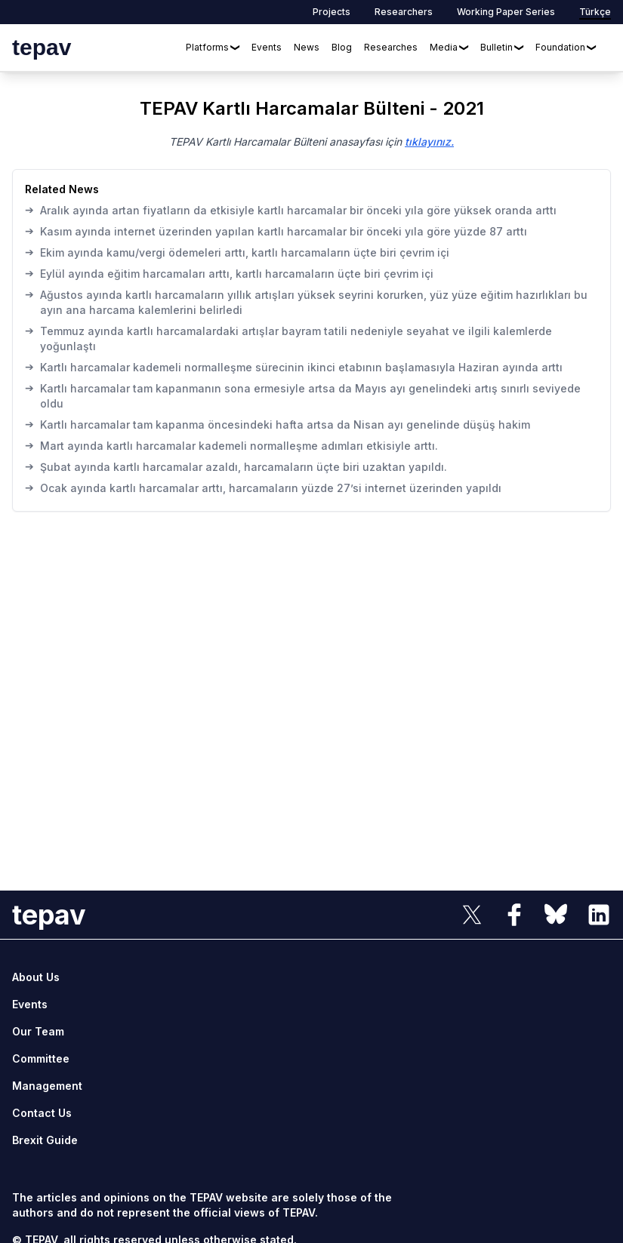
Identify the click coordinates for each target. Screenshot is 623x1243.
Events (266, 47)
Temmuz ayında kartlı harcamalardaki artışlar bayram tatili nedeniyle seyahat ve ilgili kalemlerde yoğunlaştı (288, 338)
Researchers (404, 11)
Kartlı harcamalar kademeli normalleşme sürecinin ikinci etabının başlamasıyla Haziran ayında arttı (294, 366)
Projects (331, 11)
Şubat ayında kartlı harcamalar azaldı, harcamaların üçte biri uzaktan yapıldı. (236, 466)
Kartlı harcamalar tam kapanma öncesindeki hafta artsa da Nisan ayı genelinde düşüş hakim (277, 424)
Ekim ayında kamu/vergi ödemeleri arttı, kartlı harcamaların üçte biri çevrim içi (237, 252)
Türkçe (595, 11)
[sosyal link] (472, 915)
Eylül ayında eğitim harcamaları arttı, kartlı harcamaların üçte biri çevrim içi (229, 273)
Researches (391, 47)
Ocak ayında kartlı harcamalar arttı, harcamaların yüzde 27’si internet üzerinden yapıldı (263, 487)
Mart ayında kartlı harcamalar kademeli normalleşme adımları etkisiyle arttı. (231, 445)
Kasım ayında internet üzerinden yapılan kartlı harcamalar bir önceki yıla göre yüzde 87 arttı (276, 230)
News (306, 47)
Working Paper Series (506, 11)
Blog (342, 47)
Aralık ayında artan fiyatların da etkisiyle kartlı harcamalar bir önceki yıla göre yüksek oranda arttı (291, 209)
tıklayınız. (429, 141)
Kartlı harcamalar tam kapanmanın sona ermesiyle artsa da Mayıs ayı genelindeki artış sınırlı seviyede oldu (303, 395)
